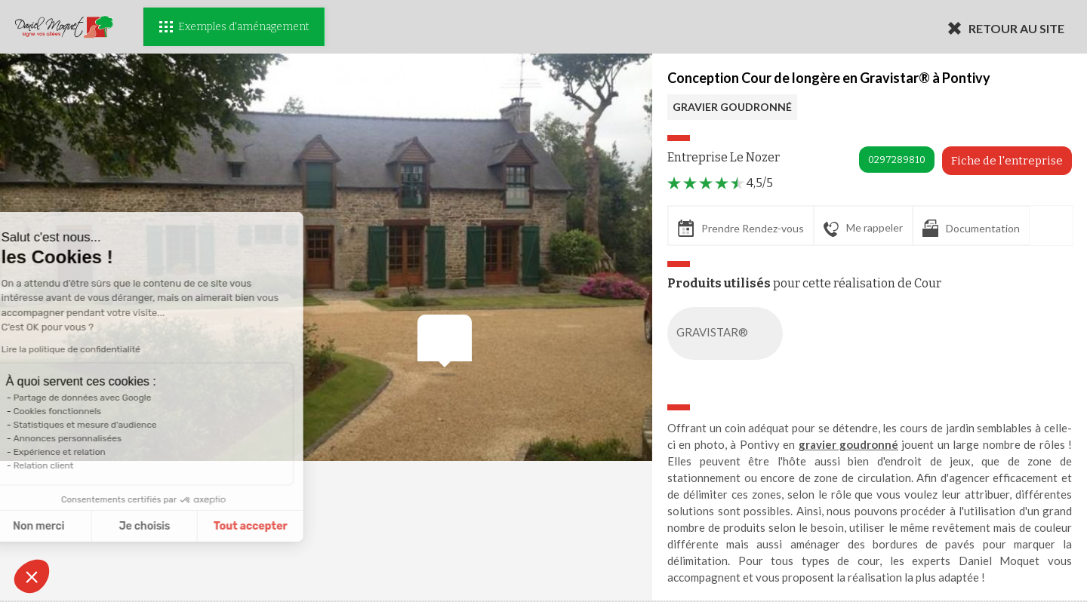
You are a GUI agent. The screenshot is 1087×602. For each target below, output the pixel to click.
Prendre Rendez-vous (741, 228)
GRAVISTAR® (728, 333)
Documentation (971, 228)
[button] (32, 576)
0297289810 (896, 159)
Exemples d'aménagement (234, 26)
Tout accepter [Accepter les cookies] (159, 526)
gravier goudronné (848, 444)
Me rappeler (863, 228)
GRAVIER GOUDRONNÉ (732, 106)
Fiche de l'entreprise (1007, 160)
